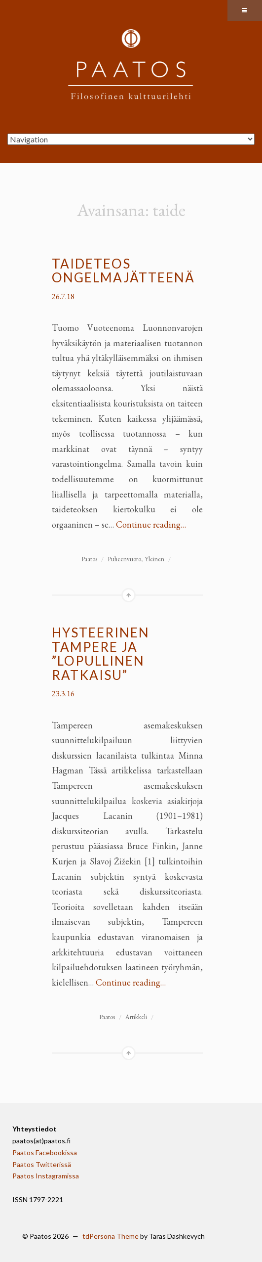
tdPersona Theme (110, 1236)
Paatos (89, 559)
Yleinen (154, 559)
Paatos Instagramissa (45, 1176)
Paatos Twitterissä (41, 1164)
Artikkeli (136, 1017)
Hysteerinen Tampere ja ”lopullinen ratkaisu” (101, 654)
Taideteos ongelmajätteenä (123, 271)
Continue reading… (151, 524)
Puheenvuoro (124, 559)
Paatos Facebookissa (44, 1152)
